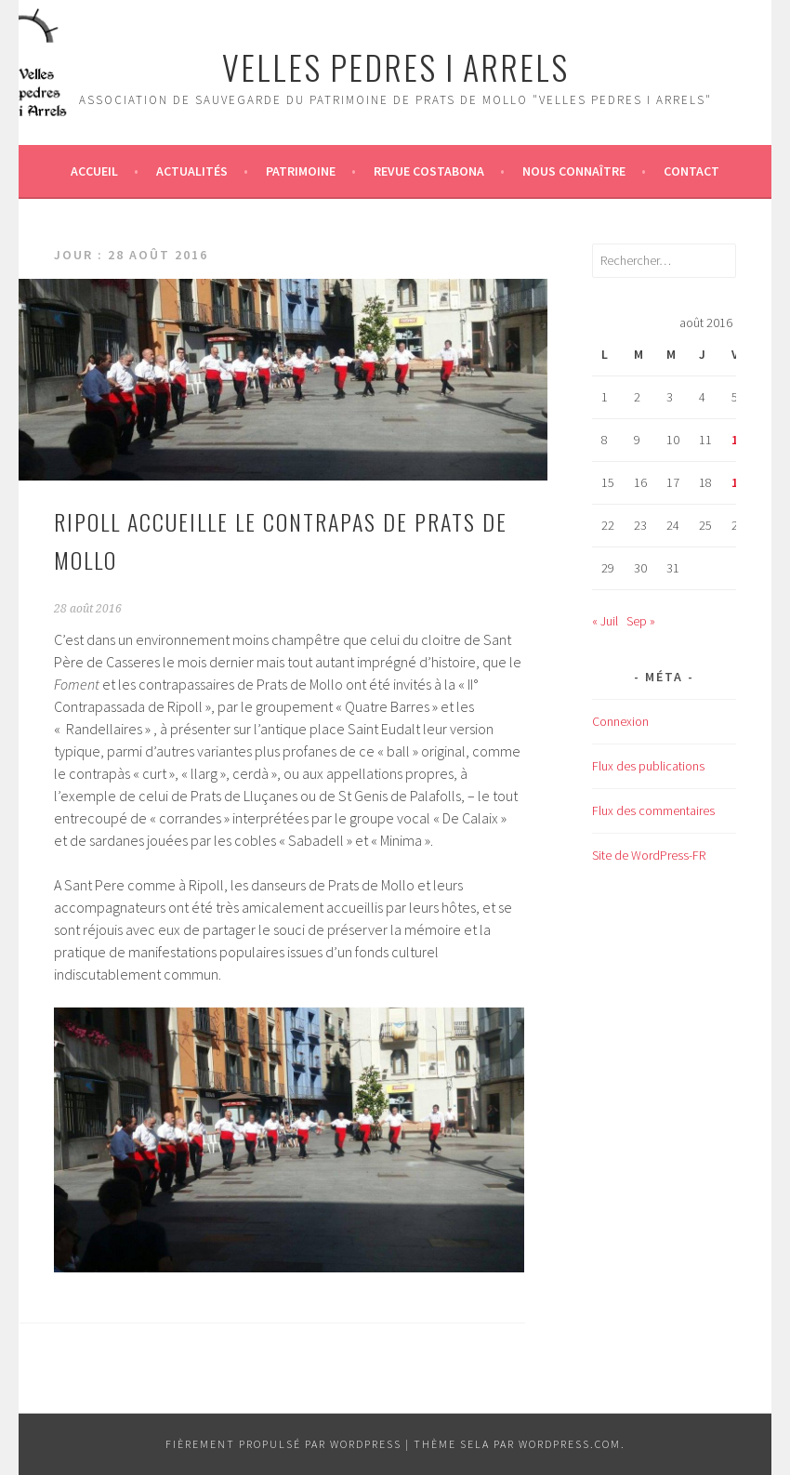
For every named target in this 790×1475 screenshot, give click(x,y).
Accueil (94, 171)
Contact (691, 171)
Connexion (620, 721)
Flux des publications (648, 765)
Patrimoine (301, 171)
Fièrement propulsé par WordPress (283, 1444)
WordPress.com (570, 1444)
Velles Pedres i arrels (395, 66)
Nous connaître (573, 171)
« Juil (605, 620)
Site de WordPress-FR (648, 855)
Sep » (640, 620)
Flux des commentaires (653, 810)
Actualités (192, 171)
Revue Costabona (429, 171)
